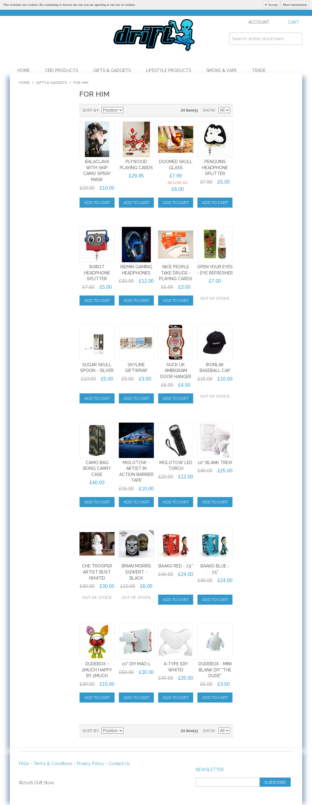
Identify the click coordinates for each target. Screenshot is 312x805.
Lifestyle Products (168, 70)
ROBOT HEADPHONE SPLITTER (97, 272)
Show (209, 110)
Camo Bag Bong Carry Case (97, 468)
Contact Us (119, 763)
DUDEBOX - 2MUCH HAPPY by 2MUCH (97, 669)
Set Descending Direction (128, 110)
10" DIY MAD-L (136, 663)
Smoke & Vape (221, 70)
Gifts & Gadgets (112, 70)
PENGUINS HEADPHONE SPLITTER (215, 167)
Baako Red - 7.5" (175, 566)
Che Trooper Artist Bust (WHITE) (97, 572)
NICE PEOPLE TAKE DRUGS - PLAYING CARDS (175, 272)
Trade (259, 70)
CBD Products (61, 70)
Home (23, 70)
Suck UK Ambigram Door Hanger (175, 370)
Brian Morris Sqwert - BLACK (136, 572)
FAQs (24, 763)
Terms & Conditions (53, 763)
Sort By (90, 110)
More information (295, 4)
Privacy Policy (90, 763)
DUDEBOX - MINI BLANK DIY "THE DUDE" (215, 669)
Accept (273, 4)
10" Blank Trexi (215, 462)
